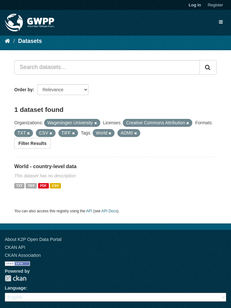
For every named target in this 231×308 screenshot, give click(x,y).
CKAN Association (23, 255)
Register (215, 5)
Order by (23, 89)
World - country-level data (45, 166)
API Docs (109, 211)
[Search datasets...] (107, 67)
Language (15, 288)
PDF (43, 186)
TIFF (31, 186)
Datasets (30, 41)
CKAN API (15, 247)
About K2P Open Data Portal (33, 239)
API (89, 211)
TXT (19, 186)
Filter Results (32, 143)
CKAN (15, 278)
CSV (55, 186)
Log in (195, 5)
